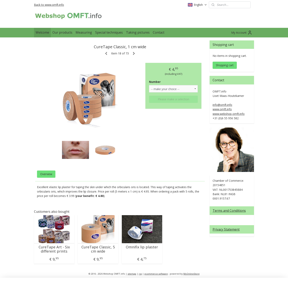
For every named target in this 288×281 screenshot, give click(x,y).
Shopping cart (225, 65)
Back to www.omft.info (49, 5)
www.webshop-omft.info (229, 114)
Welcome (42, 32)
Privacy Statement (226, 229)
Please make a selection (173, 99)
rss (140, 273)
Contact (158, 32)
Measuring (84, 32)
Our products (62, 32)
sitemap (132, 273)
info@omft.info (222, 105)
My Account (241, 32)
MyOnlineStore (191, 273)
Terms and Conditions (229, 210)
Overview (46, 174)
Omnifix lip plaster (142, 247)
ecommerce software (156, 273)
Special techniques (109, 32)
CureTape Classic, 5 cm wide (98, 249)
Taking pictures (138, 32)
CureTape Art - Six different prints (54, 249)
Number (155, 82)
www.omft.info (222, 109)
